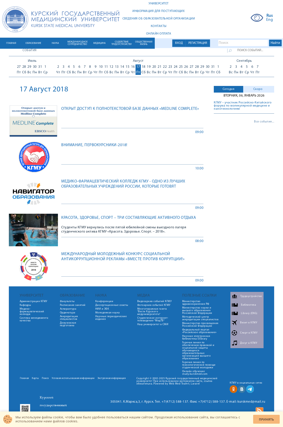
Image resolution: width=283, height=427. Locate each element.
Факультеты (67, 301)
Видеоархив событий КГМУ (154, 301)
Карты (35, 378)
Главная (24, 378)
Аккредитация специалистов (69, 317)
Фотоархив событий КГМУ (153, 305)
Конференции (104, 301)
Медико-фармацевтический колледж (32, 312)
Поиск (45, 378)
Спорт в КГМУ (248, 333)
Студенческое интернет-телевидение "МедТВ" (152, 319)
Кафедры (25, 305)
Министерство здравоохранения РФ (195, 302)
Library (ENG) (249, 313)
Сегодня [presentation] (229, 89)
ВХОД (179, 43)
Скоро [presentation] (258, 89)
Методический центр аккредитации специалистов (200, 318)
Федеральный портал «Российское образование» (199, 331)
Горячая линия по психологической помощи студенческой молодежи (199, 365)
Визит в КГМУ (248, 322)
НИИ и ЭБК (102, 309)
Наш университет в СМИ (152, 324)
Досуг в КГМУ (248, 343)
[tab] (228, 89)
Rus (269, 16)
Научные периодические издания (111, 317)
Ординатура (67, 312)
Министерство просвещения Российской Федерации (200, 324)
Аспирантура (68, 309)
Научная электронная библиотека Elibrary (196, 337)
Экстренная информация (112, 378)
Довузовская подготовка (68, 324)
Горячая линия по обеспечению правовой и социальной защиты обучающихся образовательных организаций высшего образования (198, 350)
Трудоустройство (251, 296)
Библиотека (248, 305)
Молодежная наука (107, 312)
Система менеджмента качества (34, 319)
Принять (266, 419)
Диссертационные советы (111, 305)
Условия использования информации (73, 378)
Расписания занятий (73, 305)
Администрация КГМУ (33, 301)
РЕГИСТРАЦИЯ (197, 43)
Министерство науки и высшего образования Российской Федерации (197, 310)
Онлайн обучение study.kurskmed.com (195, 372)
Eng (269, 20)
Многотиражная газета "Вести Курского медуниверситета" (152, 312)
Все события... (264, 121)
